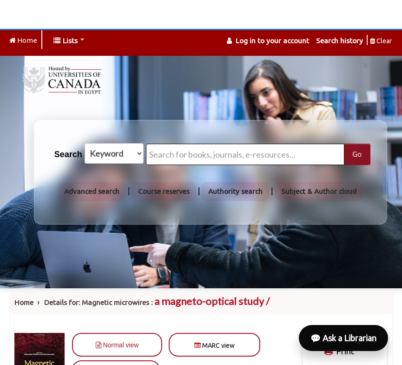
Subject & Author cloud (318, 191)
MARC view (214, 345)
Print (338, 351)
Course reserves (164, 191)
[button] (68, 40)
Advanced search (91, 191)
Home (23, 302)
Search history (339, 41)
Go (357, 154)
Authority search (235, 191)
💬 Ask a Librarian (343, 338)
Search (68, 154)
